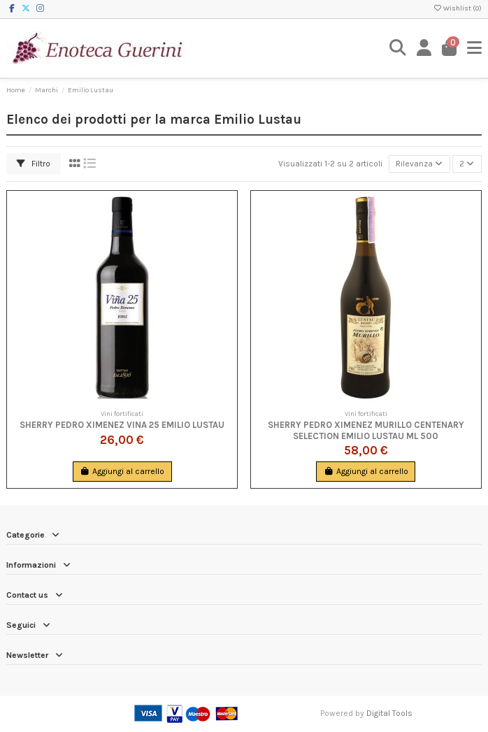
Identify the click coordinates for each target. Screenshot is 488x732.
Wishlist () (457, 8)
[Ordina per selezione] (419, 164)
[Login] (424, 48)
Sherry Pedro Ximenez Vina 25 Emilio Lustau (122, 424)
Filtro (33, 163)
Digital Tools (389, 713)
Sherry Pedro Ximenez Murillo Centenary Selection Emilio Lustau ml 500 (366, 429)
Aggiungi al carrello (122, 471)
